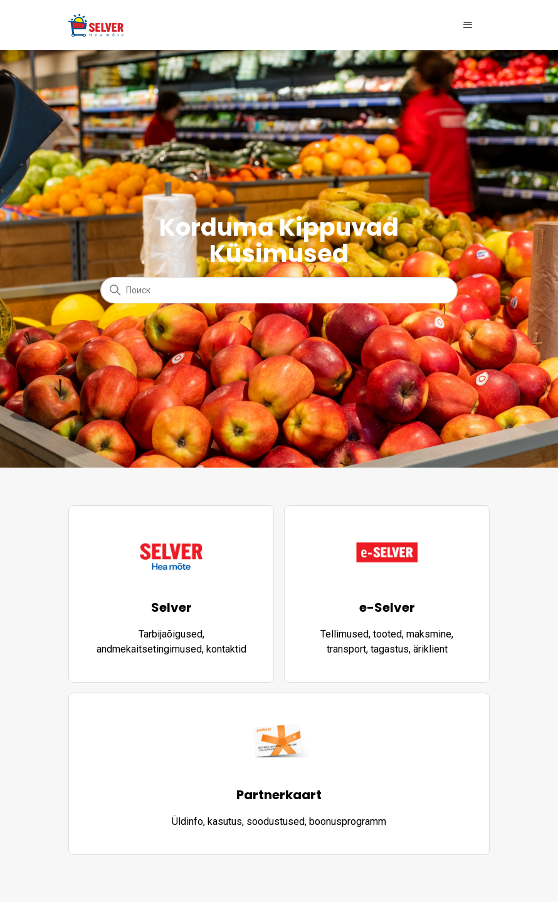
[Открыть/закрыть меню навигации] (467, 25)
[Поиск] (279, 290)
